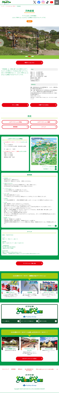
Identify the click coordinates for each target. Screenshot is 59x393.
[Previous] (3, 286)
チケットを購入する (5, 321)
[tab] (26, 56)
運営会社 (20, 369)
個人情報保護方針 (29, 369)
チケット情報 (15, 105)
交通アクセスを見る (43, 105)
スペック (43, 126)
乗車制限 (15, 126)
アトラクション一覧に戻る (29, 263)
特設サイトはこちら (29, 62)
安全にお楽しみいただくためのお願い (45, 369)
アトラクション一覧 (10, 6)
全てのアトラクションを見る (29, 358)
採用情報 (13, 369)
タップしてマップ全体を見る (48, 166)
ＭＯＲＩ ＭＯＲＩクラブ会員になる (27, 321)
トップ (2, 6)
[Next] (56, 286)
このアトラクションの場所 (43, 122)
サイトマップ (5, 369)
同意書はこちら (51, 225)
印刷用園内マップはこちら (48, 169)
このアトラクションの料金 (15, 122)
